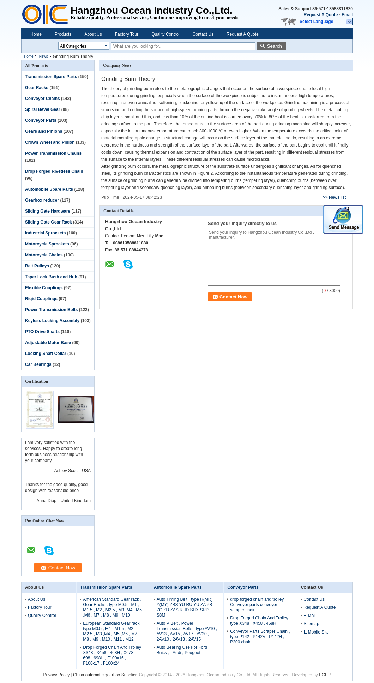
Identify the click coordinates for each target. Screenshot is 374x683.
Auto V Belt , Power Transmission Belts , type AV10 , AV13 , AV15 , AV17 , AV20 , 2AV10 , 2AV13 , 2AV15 (187, 631)
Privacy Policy (56, 674)
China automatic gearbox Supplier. (106, 674)
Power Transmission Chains (53, 153)
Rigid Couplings (41, 298)
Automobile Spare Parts (49, 189)
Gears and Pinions (43, 131)
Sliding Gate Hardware (47, 211)
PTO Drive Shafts (42, 331)
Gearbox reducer (42, 200)
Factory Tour (126, 34)
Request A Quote (321, 14)
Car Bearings (38, 364)
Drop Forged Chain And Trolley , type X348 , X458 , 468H (260, 621)
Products (63, 34)
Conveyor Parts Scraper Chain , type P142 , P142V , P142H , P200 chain (260, 637)
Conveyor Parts (40, 120)
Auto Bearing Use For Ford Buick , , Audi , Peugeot (182, 650)
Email (347, 14)
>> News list (334, 197)
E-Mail (310, 615)
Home (36, 34)
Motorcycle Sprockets (47, 244)
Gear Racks (36, 87)
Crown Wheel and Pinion (50, 142)
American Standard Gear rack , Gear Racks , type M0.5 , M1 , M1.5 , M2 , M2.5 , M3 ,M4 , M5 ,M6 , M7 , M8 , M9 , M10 (112, 607)
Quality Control (165, 34)
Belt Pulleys (37, 265)
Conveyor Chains (42, 98)
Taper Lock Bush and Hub (51, 276)
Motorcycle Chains (44, 255)
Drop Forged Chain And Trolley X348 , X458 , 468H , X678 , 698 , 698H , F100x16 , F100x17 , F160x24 (112, 655)
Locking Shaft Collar (45, 353)
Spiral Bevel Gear (42, 109)
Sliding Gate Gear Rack (48, 222)
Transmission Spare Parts (51, 76)
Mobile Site (316, 632)
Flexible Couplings (44, 287)
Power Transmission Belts (51, 309)
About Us (93, 34)
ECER (325, 674)
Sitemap (311, 623)
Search (274, 46)
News (43, 56)
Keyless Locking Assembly (52, 320)
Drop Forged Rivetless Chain (54, 171)
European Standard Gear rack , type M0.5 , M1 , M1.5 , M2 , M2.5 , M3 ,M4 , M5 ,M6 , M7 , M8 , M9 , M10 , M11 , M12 (112, 631)
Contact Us (203, 34)
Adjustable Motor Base (48, 342)
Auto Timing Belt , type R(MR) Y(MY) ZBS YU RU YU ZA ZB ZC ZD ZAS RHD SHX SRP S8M (185, 607)
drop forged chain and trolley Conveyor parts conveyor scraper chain (257, 604)
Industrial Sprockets (45, 233)
